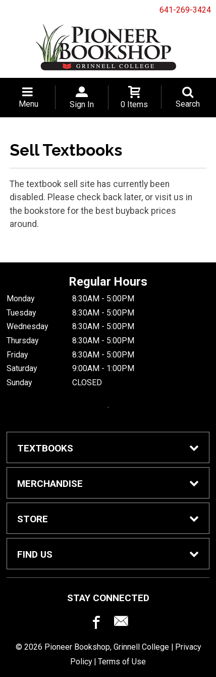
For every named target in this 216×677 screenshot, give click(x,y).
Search (188, 104)
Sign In (82, 104)
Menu (28, 104)
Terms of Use (122, 661)
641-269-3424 (185, 10)
